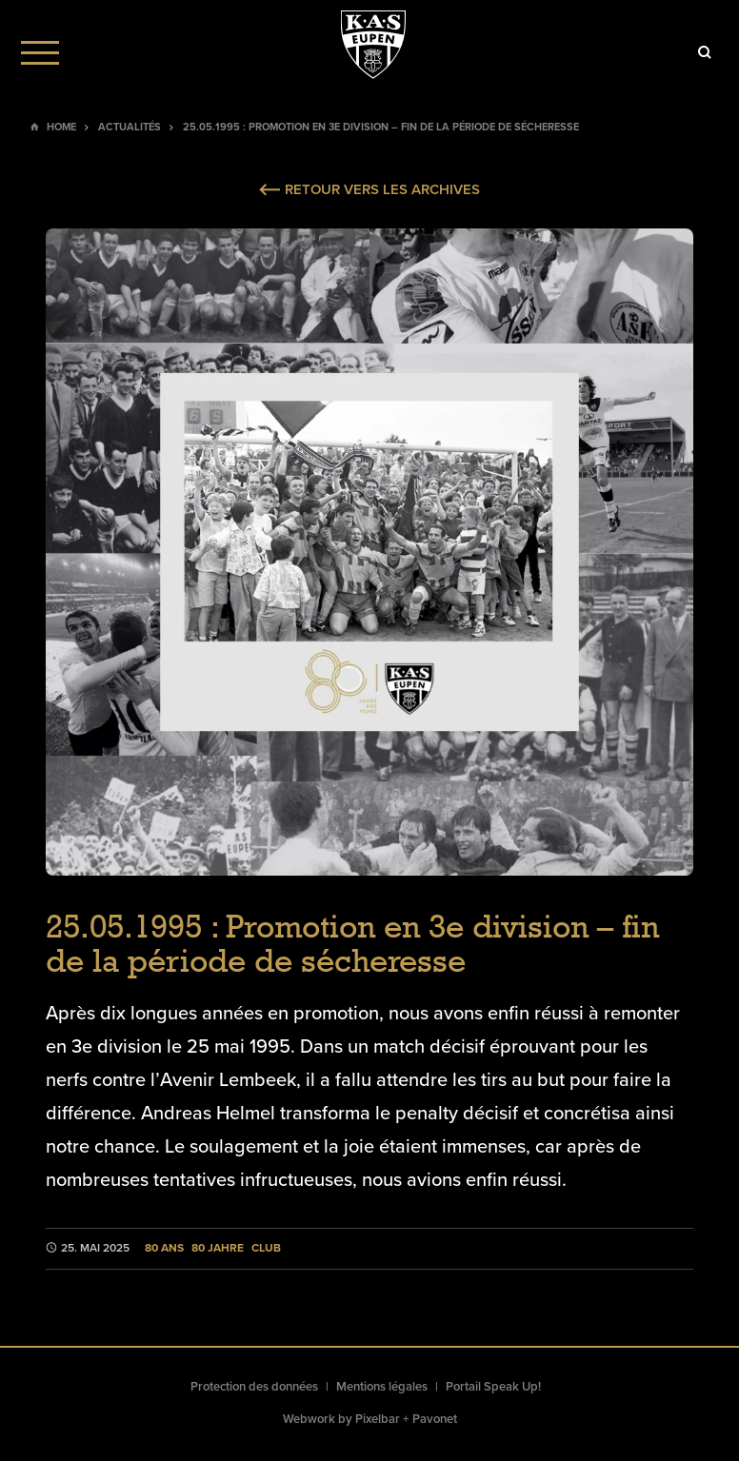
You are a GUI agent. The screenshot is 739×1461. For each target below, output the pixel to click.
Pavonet (434, 1419)
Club (266, 1248)
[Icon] (705, 52)
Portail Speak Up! (493, 1386)
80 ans (164, 1248)
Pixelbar (377, 1419)
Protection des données (254, 1386)
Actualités (129, 127)
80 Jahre (217, 1248)
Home (61, 127)
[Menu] (40, 52)
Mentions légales (382, 1386)
